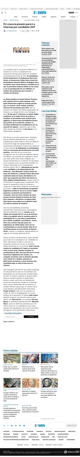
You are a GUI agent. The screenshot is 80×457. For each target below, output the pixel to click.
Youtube (20, 425)
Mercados (71, 431)
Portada (6, 431)
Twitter (4, 425)
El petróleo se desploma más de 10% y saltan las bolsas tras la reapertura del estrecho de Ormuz (51, 120)
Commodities (53, 197)
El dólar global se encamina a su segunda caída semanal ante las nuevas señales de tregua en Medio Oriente (11, 413)
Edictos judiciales (49, 439)
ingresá (76, 12)
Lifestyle (24, 434)
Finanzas (34, 17)
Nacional (34, 434)
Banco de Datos (60, 431)
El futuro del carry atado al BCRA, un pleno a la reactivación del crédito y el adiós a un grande (51, 160)
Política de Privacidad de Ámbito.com (16, 439)
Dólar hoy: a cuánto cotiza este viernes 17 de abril (11, 369)
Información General (10, 437)
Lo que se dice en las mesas (36, 8)
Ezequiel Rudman (12, 31)
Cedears (58, 197)
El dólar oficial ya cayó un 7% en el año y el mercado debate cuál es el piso (49, 394)
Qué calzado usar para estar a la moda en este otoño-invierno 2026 (49, 51)
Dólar (16, 17)
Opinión (63, 17)
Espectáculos (33, 437)
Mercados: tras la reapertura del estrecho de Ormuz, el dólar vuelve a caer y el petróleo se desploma (49, 91)
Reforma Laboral (23, 8)
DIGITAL (23, 445)
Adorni (62, 8)
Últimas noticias (18, 431)
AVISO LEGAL (36, 439)
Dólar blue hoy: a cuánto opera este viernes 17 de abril (48, 102)
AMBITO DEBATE (54, 445)
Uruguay (72, 17)
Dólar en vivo (14, 8)
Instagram (11, 425)
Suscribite (31, 316)
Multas (61, 439)
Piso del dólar (77, 8)
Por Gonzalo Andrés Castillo (47, 418)
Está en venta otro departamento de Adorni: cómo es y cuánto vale (48, 80)
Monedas (44, 197)
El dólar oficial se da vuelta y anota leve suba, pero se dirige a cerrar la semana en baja (11, 397)
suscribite (71, 12)
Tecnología (45, 437)
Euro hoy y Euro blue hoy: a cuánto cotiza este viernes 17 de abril (30, 410)
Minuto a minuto (46, 364)
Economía (25, 17)
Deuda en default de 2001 (52, 8)
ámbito (5, 20)
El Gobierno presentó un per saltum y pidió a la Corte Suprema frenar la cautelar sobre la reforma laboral (51, 135)
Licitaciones (71, 439)
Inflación (69, 8)
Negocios (53, 17)
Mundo (42, 434)
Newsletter (76, 16)
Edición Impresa (63, 434)
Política (44, 17)
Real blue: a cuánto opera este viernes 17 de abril (29, 393)
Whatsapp (24, 425)
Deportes (51, 434)
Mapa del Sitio (62, 437)
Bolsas (48, 197)
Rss (53, 437)
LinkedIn (15, 425)
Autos (23, 437)
